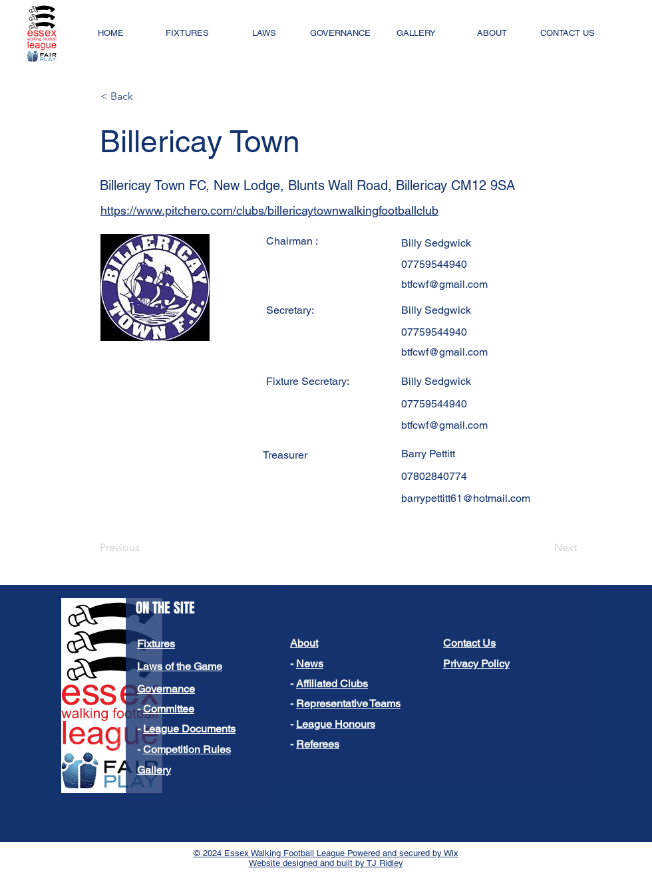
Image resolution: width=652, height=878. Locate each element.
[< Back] (144, 96)
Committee (168, 709)
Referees (317, 744)
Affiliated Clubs (332, 683)
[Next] (543, 547)
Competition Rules (187, 749)
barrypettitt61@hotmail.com (465, 498)
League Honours (335, 724)
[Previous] (144, 547)
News (309, 663)
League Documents (189, 728)
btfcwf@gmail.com (444, 284)
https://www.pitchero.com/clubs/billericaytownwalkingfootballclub (269, 210)
